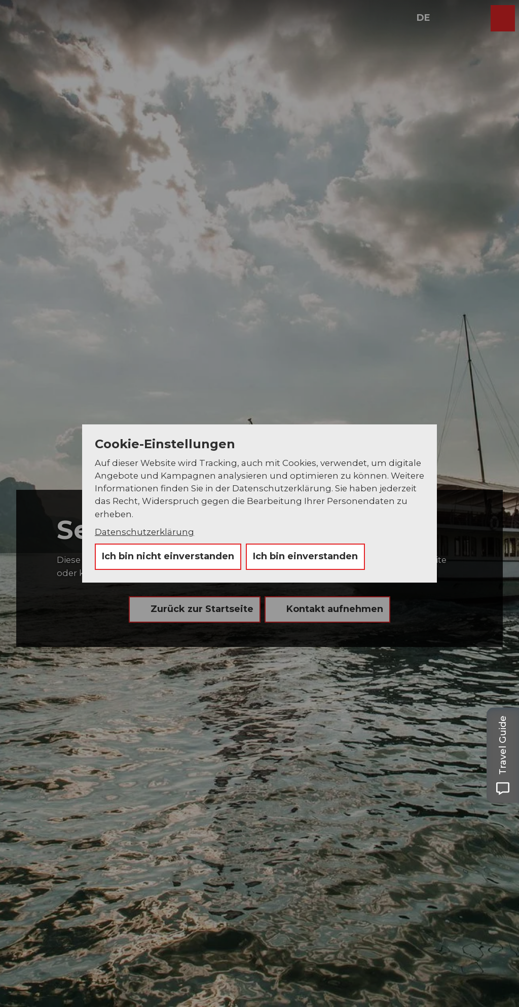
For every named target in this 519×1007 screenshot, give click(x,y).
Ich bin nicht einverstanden (168, 556)
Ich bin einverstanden (305, 556)
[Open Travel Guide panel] (503, 755)
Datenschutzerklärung (144, 532)
